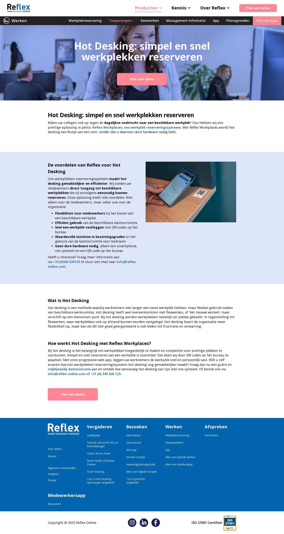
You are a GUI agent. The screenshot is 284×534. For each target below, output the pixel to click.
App (167, 450)
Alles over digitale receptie (141, 471)
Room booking (95, 471)
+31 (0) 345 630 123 (105, 374)
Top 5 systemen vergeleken (135, 480)
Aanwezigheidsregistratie (140, 464)
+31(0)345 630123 (66, 262)
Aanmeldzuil (133, 435)
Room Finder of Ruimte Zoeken (100, 462)
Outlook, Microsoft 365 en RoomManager (102, 444)
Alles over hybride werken (180, 457)
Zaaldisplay (93, 435)
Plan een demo (258, 8)
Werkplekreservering (177, 435)
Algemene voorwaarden (62, 468)
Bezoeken (136, 427)
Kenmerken (211, 435)
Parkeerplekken (174, 442)
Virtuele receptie (135, 457)
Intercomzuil (133, 442)
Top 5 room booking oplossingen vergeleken (100, 480)
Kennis (181, 8)
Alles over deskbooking (178, 464)
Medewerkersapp (63, 495)
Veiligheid (53, 474)
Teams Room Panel (98, 453)
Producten (148, 8)
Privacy (52, 480)
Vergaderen (99, 427)
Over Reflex (214, 8)
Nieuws (52, 456)
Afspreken (216, 427)
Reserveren (54, 504)
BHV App (131, 450)
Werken (19, 20)
